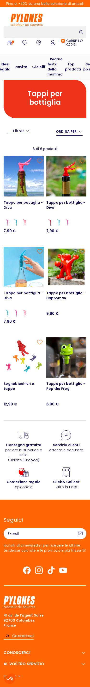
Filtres (18, 131)
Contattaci (23, 636)
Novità (21, 66)
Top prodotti (73, 67)
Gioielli (38, 66)
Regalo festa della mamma (55, 67)
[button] (10, 679)
